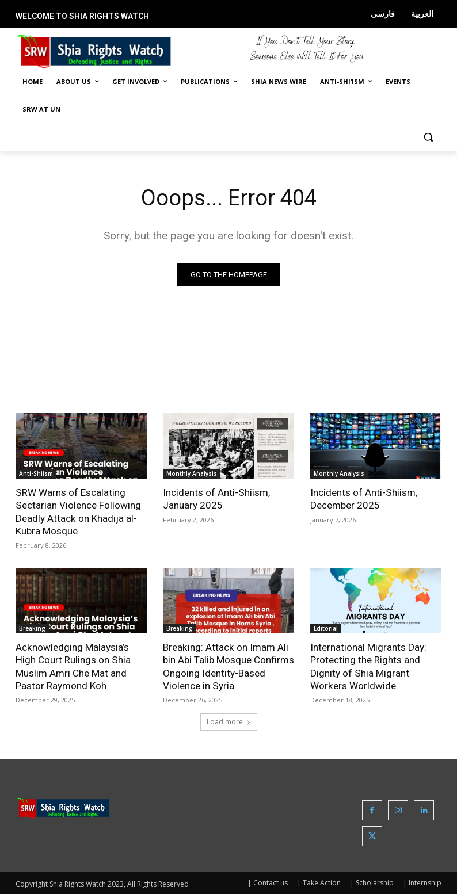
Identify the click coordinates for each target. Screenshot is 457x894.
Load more (229, 721)
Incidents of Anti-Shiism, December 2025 (363, 499)
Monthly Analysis (191, 473)
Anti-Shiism (36, 473)
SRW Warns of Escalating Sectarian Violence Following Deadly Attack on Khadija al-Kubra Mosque (78, 511)
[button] (427, 137)
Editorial (326, 628)
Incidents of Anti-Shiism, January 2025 (216, 499)
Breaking (32, 628)
